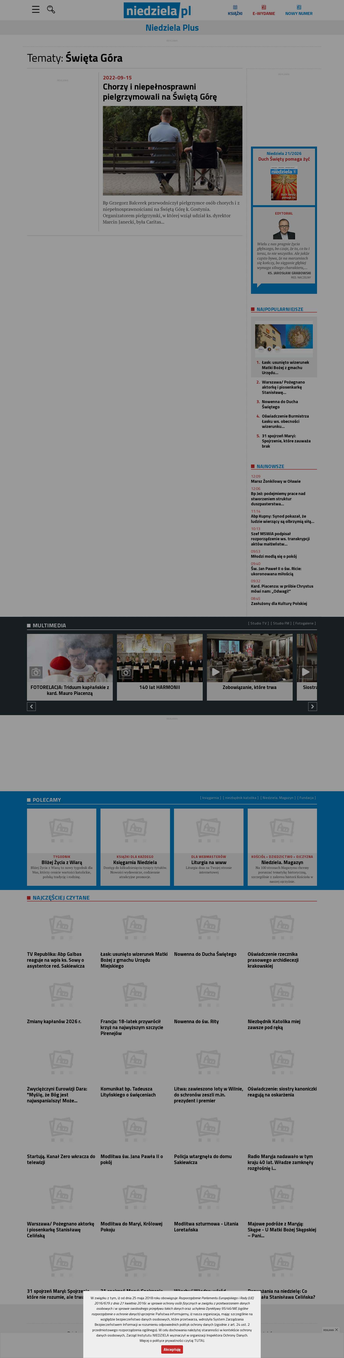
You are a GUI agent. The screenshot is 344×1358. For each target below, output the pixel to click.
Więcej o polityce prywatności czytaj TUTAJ (172, 1340)
